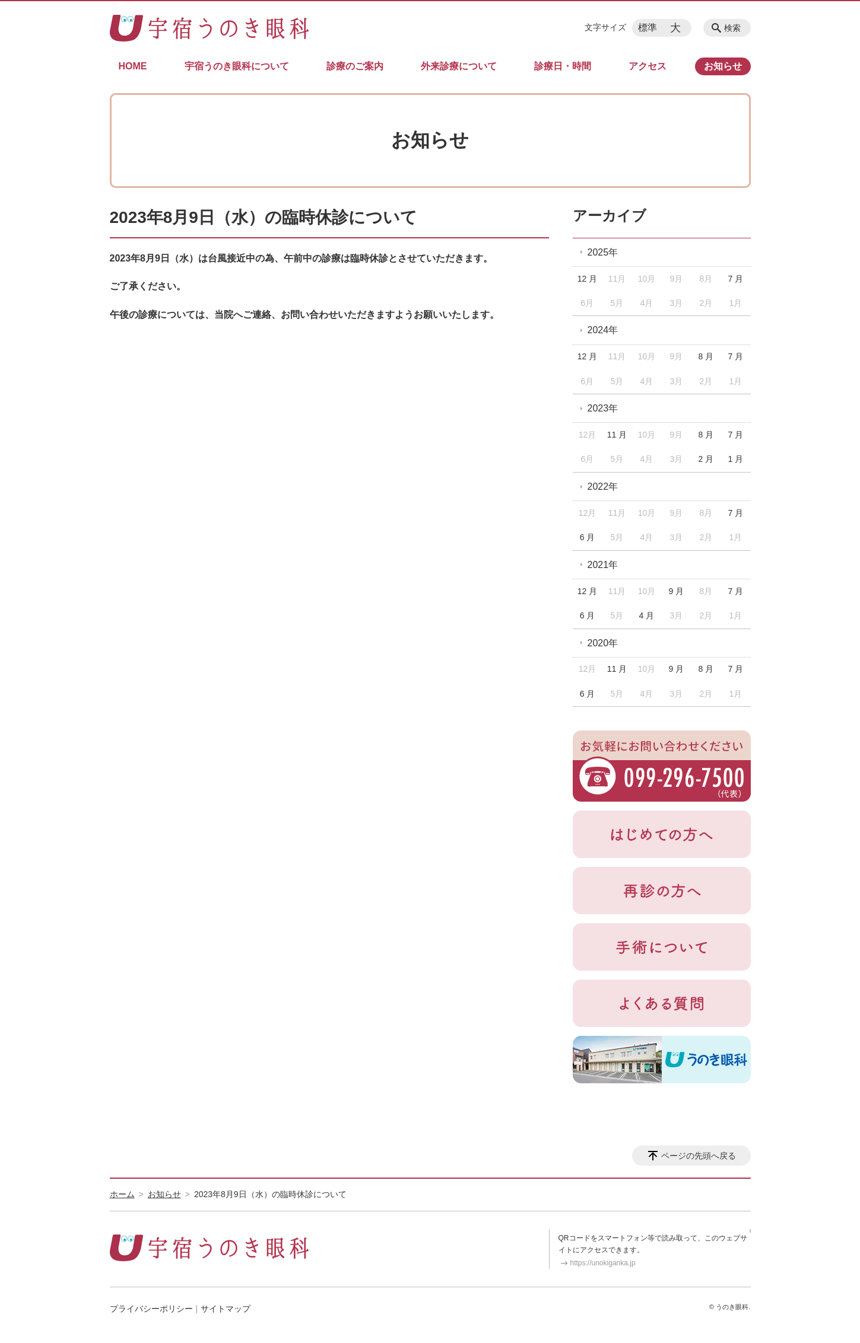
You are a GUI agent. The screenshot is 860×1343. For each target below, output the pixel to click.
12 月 (587, 278)
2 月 (706, 459)
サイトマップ (225, 1308)
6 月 (587, 537)
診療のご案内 (354, 66)
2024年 (603, 330)
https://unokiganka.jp (603, 1263)
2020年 (603, 643)
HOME (133, 66)
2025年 (603, 252)
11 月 (617, 434)
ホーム (122, 1194)
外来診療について (459, 66)
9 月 (676, 591)
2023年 (603, 408)
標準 (647, 28)
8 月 (706, 356)
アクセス (648, 66)
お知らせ (723, 66)
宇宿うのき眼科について (237, 66)
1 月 (735, 459)
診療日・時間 (562, 66)
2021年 (603, 565)
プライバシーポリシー (151, 1308)
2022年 (603, 486)
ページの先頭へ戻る (698, 1155)
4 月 (647, 615)
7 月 (735, 278)
